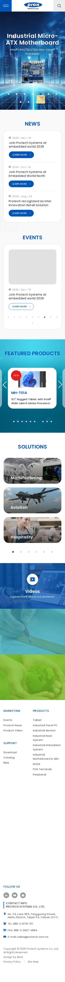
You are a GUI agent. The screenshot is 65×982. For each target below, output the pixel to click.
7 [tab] (56, 94)
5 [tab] (40, 94)
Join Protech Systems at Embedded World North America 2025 (27, 177)
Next (59, 396)
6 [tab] (48, 94)
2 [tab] (17, 94)
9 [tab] (28, 102)
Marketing (11, 730)
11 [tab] (44, 102)
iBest (20, 978)
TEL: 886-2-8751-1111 (21, 944)
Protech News (12, 745)
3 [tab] (24, 94)
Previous (6, 396)
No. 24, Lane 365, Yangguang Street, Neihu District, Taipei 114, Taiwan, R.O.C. (34, 936)
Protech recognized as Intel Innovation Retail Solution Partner (30, 207)
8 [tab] (20, 102)
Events (7, 739)
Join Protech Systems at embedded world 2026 (28, 146)
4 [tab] (32, 94)
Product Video (13, 750)
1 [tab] (9, 94)
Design (7, 978)
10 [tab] (36, 102)
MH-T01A (19, 416)
